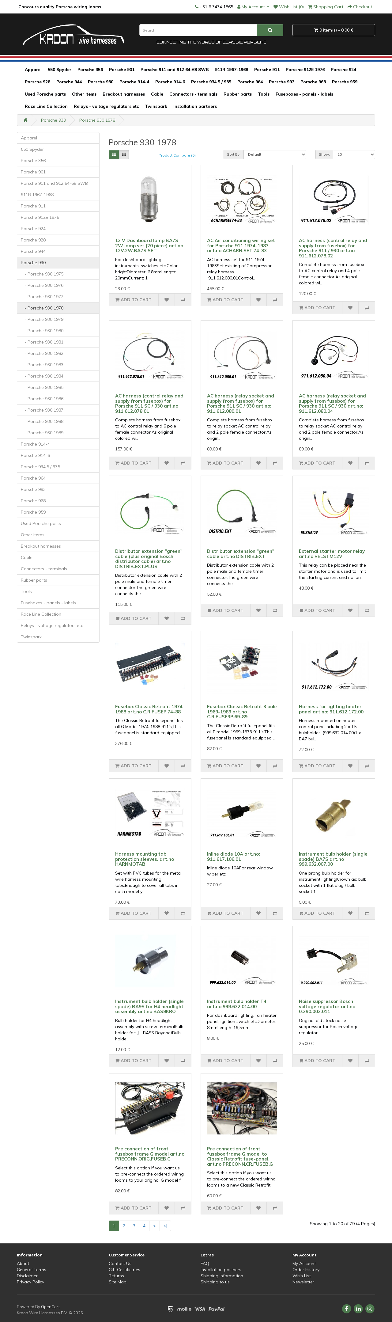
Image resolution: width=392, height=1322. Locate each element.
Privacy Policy (30, 1282)
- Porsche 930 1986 (42, 398)
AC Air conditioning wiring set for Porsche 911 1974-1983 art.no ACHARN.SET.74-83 (241, 245)
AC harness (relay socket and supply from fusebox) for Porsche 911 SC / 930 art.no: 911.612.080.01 (240, 403)
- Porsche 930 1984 (42, 376)
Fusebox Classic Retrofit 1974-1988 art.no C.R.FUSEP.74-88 (150, 709)
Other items (84, 94)
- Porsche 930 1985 (42, 387)
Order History (305, 1269)
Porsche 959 (344, 82)
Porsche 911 (267, 69)
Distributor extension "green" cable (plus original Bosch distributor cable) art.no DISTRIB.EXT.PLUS (149, 558)
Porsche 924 (343, 69)
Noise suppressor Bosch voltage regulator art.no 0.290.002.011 (327, 1006)
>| (165, 1226)
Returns (116, 1275)
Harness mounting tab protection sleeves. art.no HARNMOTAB (144, 859)
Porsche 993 (281, 82)
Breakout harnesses (124, 94)
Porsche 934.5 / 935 (211, 82)
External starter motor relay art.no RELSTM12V (332, 553)
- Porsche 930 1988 (42, 421)
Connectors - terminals (193, 94)
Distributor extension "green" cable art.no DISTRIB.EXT (240, 553)
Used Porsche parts (45, 94)
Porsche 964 (250, 82)
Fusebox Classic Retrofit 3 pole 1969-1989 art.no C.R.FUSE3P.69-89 (242, 712)
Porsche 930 (100, 82)
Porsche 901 (121, 69)
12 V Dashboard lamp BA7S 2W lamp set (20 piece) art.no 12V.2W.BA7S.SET (149, 245)
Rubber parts (238, 94)
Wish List (301, 1275)
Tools (264, 94)
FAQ (205, 1263)
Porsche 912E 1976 (305, 69)
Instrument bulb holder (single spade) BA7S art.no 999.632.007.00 (333, 859)
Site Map (117, 1282)
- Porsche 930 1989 (42, 432)
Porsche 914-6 (170, 82)
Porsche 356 (90, 69)
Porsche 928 (37, 82)
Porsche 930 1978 (97, 120)
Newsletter (303, 1282)
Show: (324, 154)
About (23, 1263)
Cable (157, 94)
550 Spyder (59, 69)
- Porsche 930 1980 (42, 330)
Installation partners (195, 106)
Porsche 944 (69, 82)
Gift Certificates (124, 1269)
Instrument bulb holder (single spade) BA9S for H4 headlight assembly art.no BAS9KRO (149, 1006)
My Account (304, 1263)
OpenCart (50, 1306)
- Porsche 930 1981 (42, 342)
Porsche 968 (313, 82)
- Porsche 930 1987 (42, 410)
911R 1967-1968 (231, 69)
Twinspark (156, 106)
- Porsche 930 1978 (42, 308)
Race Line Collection (46, 106)
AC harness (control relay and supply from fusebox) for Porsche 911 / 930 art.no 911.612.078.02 (333, 248)
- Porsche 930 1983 (42, 364)
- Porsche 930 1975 (42, 274)
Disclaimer (27, 1275)
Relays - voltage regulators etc (106, 106)
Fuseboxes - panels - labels (304, 94)
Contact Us (120, 1263)
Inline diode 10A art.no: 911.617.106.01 (233, 856)
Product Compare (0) (177, 155)
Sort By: (233, 154)
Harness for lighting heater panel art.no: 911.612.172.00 (331, 709)
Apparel (33, 69)
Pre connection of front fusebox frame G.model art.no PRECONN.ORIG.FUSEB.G (149, 1154)
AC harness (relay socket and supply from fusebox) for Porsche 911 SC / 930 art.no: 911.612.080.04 (332, 403)
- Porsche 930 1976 (42, 285)
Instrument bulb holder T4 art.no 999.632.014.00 (236, 1003)
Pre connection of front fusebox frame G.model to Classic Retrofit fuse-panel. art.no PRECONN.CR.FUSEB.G (240, 1156)
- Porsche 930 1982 (42, 353)
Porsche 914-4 (134, 82)
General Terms (31, 1269)
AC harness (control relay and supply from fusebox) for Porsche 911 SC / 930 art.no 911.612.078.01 (149, 403)
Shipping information (222, 1275)
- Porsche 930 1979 (42, 319)
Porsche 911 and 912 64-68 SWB (175, 69)
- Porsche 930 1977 (42, 296)
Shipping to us (215, 1282)
